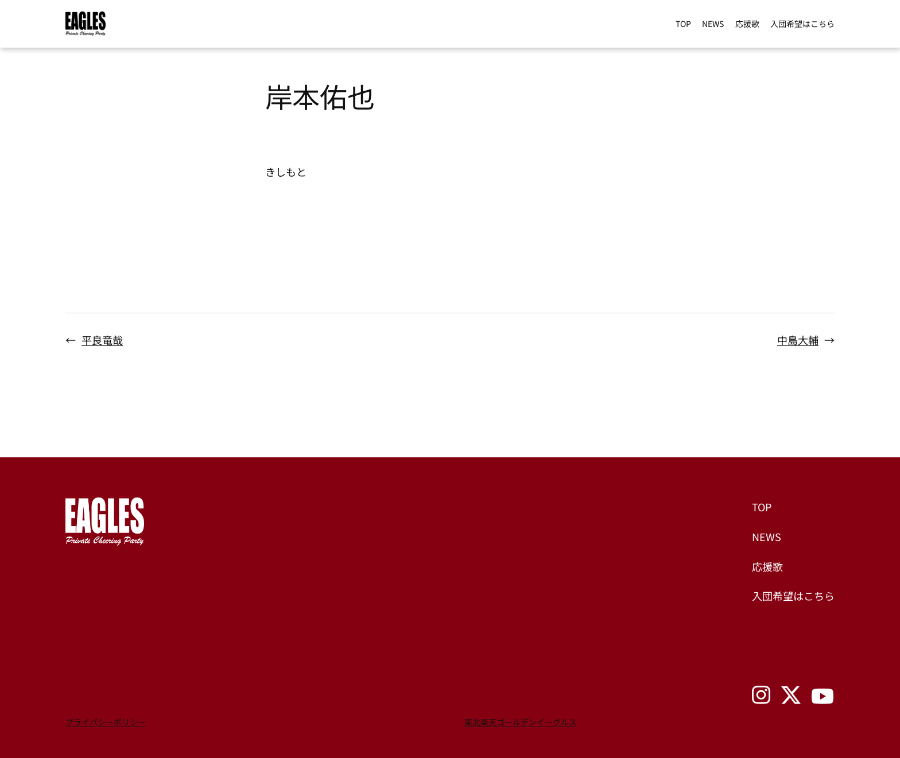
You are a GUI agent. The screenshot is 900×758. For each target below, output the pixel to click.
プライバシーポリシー (105, 722)
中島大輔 (797, 339)
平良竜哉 (102, 339)
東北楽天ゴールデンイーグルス (520, 722)
